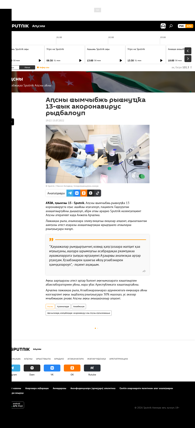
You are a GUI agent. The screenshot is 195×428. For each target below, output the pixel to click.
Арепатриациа (118, 358)
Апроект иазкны (12, 388)
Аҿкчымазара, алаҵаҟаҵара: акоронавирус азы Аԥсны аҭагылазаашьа (78, 313)
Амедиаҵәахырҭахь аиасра (86, 186)
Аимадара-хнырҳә (14, 392)
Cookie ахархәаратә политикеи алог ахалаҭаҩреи (146, 388)
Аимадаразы (59, 388)
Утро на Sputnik (55, 49)
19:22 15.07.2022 (55, 120)
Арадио (59, 358)
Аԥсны (50, 306)
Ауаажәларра (63, 306)
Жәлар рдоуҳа (96, 358)
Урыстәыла (43, 358)
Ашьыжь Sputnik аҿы (17, 49)
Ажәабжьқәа (78, 306)
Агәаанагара (75, 358)
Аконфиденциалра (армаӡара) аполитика (92, 388)
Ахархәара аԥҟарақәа (37, 388)
